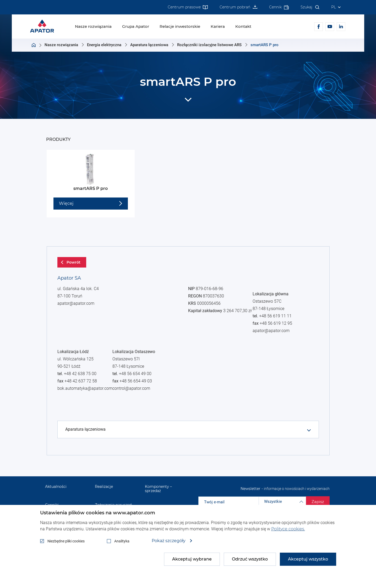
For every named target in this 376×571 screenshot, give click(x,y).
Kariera (218, 26)
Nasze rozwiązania (93, 26)
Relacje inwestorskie (180, 26)
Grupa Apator (135, 26)
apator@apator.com (79, 316)
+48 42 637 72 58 (82, 397)
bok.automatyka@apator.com (87, 404)
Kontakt (243, 26)
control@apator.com (134, 475)
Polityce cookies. (288, 528)
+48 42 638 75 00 (83, 390)
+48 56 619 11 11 (83, 441)
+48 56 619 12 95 (82, 447)
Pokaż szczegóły (169, 540)
